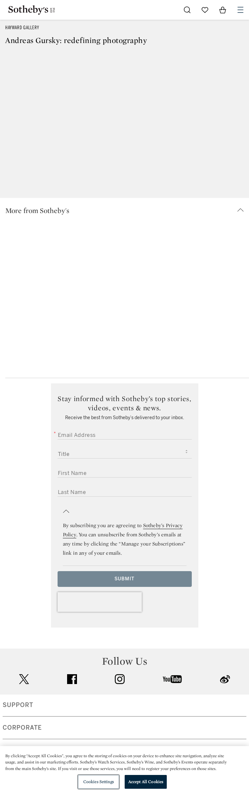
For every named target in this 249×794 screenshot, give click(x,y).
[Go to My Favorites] (205, 9)
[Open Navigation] (240, 10)
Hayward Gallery (22, 28)
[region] (124, 770)
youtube (172, 679)
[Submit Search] (187, 10)
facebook (72, 679)
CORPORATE (22, 727)
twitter (24, 679)
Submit (124, 579)
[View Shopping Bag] (223, 9)
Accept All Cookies (145, 781)
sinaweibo (225, 679)
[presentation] (100, 602)
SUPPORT (18, 705)
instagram (120, 679)
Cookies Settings (98, 781)
